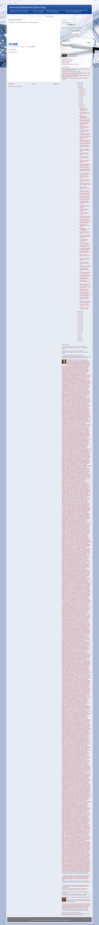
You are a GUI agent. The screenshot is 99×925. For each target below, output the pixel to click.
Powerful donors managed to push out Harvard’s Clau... (84, 302)
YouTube (30, 11)
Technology (62, 11)
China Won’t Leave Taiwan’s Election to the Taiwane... (84, 217)
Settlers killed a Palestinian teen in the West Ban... (84, 244)
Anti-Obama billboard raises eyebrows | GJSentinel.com (73, 355)
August (80, 95)
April (80, 102)
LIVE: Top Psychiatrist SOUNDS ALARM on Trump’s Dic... (83, 240)
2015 (79, 324)
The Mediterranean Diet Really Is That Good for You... (84, 269)
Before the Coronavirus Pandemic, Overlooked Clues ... (84, 154)
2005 (79, 339)
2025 (79, 85)
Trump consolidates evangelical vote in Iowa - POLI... (84, 188)
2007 (79, 336)
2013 (79, 327)
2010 (79, 332)
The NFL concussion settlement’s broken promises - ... (83, 109)
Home (34, 84)
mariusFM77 (59, 920)
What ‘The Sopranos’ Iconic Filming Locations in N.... (84, 246)
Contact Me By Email (49, 16)
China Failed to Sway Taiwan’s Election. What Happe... (84, 209)
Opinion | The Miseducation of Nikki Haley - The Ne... (84, 197)
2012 (79, 329)
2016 (79, 322)
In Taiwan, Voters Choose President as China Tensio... (84, 213)
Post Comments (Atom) (18, 86)
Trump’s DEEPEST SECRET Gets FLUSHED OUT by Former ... (84, 236)
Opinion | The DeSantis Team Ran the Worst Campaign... (84, 143)
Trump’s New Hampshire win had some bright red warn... (84, 137)
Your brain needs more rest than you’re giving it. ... (84, 290)
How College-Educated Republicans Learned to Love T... (84, 202)
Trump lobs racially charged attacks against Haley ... (84, 165)
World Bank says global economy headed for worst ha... (84, 252)
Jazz (45, 11)
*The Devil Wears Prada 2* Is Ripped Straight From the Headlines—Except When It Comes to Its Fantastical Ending (76, 73)
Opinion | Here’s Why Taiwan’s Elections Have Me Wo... (84, 225)
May (80, 100)
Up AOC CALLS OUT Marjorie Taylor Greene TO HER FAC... (84, 206)
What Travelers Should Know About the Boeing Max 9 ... (84, 275)
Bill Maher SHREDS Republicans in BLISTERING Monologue (84, 117)
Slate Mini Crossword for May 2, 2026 (69, 71)
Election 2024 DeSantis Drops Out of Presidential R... (84, 146)
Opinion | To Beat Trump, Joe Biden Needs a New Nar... (84, 120)
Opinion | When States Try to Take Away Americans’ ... (84, 167)
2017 (79, 321)
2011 (79, 331)
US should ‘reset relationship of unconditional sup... (84, 174)
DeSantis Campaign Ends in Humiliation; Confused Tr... (84, 141)
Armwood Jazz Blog (65, 62)
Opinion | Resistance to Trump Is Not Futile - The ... (84, 255)
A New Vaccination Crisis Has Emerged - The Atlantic (84, 220)
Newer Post (11, 84)
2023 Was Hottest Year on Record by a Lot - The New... (84, 259)
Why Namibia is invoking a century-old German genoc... (84, 161)
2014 (79, 326)
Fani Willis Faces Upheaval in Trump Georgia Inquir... (84, 222)
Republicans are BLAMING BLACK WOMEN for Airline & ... (84, 184)
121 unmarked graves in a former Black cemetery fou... (84, 157)
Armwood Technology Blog (67, 61)
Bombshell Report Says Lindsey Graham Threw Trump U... (84, 131)
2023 (79, 311)
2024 (79, 87)
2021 (79, 314)
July (80, 97)
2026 (79, 84)
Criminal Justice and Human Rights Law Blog (70, 64)
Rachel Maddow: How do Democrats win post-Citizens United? (73, 346)
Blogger (68, 920)
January (81, 107)
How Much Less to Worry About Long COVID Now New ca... (84, 180)
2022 (79, 312)
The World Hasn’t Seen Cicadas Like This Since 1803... (84, 176)
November (81, 90)
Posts (64, 47)
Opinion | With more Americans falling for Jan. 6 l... (84, 281)
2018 (79, 319)
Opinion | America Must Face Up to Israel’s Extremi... (84, 293)
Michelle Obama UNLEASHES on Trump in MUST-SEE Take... (84, 229)
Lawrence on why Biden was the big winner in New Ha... (84, 134)
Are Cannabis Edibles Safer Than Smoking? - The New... (84, 113)
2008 (79, 334)
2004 (79, 341)
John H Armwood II (73, 54)
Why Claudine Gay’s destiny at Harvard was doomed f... (84, 249)
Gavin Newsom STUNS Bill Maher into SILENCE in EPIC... (84, 150)
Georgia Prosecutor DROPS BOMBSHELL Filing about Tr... (84, 170)
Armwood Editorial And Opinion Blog (27, 7)
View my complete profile (72, 56)
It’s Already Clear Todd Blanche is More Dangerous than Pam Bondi (74, 78)
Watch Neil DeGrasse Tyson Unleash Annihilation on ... (84, 194)
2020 (79, 316)
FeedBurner (78, 36)
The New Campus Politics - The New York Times (84, 308)
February (81, 105)
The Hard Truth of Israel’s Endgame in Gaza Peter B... (84, 232)
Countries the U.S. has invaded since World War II (71, 912)
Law (82, 11)
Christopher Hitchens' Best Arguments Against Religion (84, 123)
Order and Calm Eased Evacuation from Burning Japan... (84, 305)
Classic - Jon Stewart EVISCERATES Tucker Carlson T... (84, 127)
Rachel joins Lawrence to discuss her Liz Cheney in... (84, 298)
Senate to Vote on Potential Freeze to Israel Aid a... (84, 191)
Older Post (56, 84)
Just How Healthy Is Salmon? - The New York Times (84, 273)
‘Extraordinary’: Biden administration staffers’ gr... (84, 278)
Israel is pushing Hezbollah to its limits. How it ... (84, 287)
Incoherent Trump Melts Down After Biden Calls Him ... (84, 263)
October (81, 92)
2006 (79, 337)
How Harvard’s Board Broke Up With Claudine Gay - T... (84, 285)
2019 (79, 317)
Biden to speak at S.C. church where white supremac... (85, 266)
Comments (65, 49)
